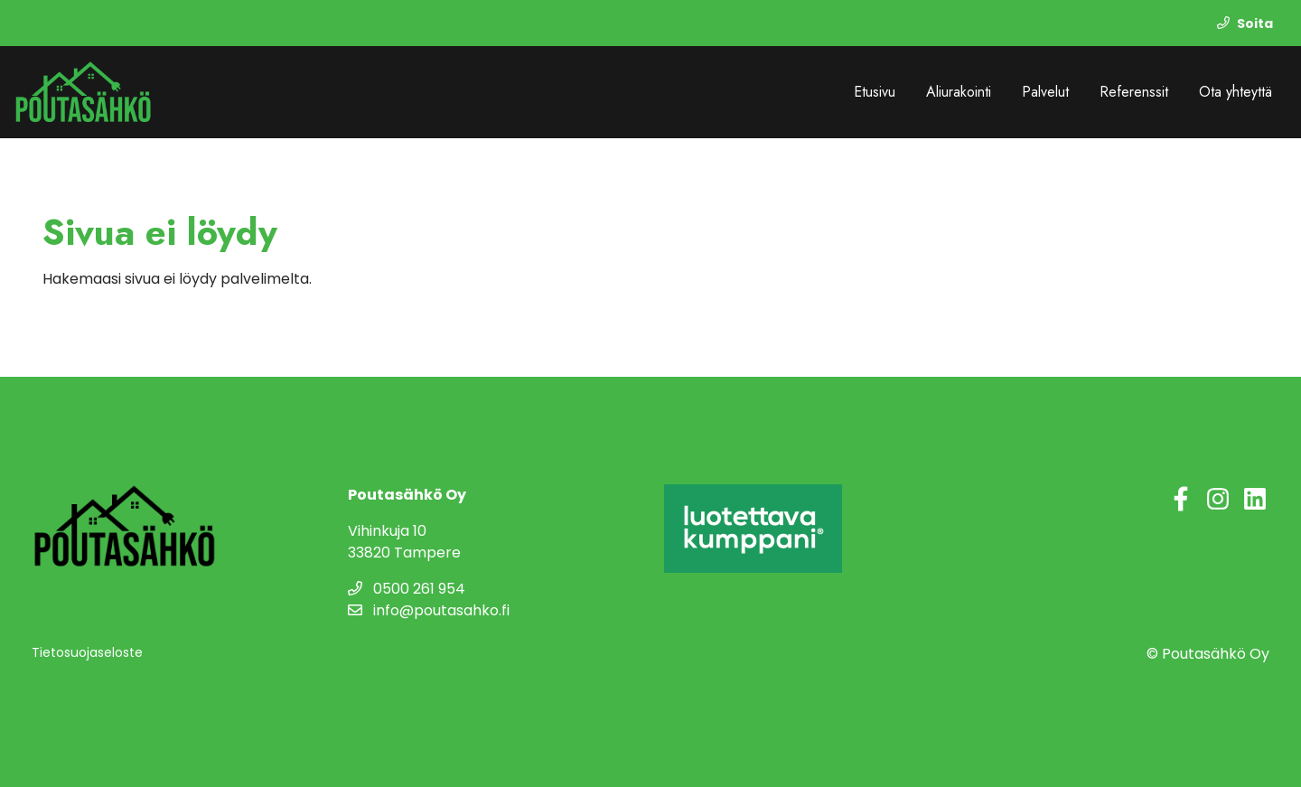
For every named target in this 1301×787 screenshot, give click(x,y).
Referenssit (1134, 91)
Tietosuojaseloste (87, 652)
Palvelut (1045, 91)
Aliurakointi (958, 91)
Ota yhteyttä (1235, 91)
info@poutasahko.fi (429, 610)
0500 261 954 (406, 588)
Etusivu (874, 91)
